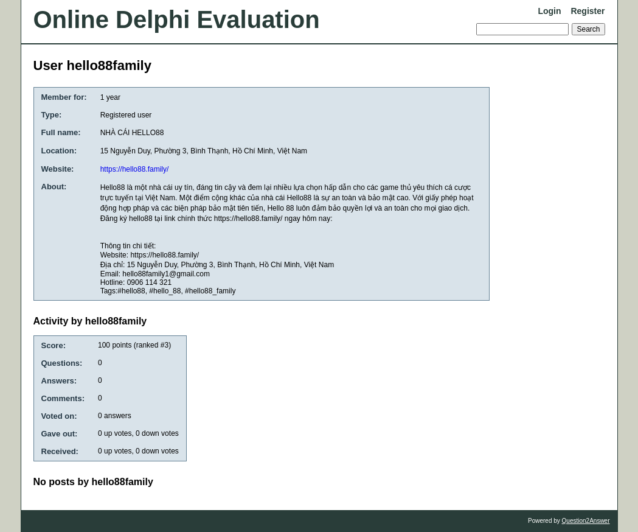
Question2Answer (586, 520)
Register (587, 11)
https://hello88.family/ (134, 169)
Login (549, 11)
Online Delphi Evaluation (176, 19)
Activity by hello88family (90, 321)
